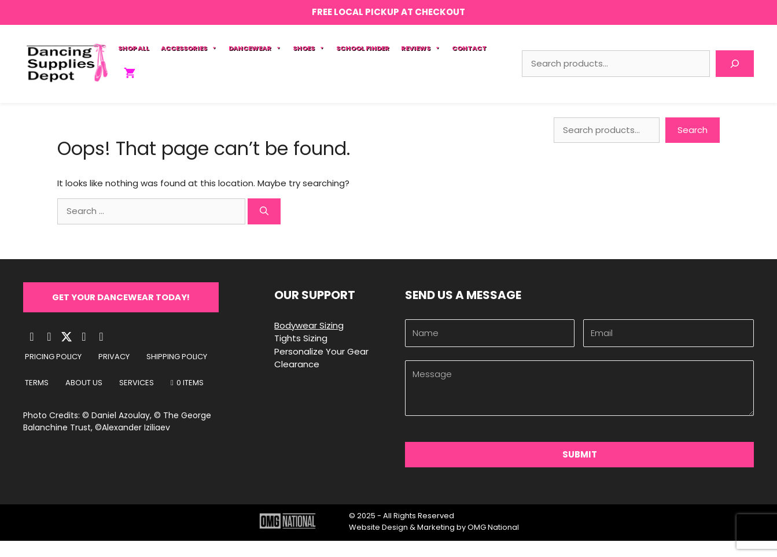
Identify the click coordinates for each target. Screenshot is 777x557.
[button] (121, 297)
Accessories (189, 48)
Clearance (296, 364)
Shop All (133, 48)
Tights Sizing (300, 338)
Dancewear (255, 48)
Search (692, 130)
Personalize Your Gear (321, 351)
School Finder (362, 48)
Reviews (420, 48)
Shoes (309, 48)
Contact (469, 48)
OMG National (493, 527)
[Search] (735, 63)
